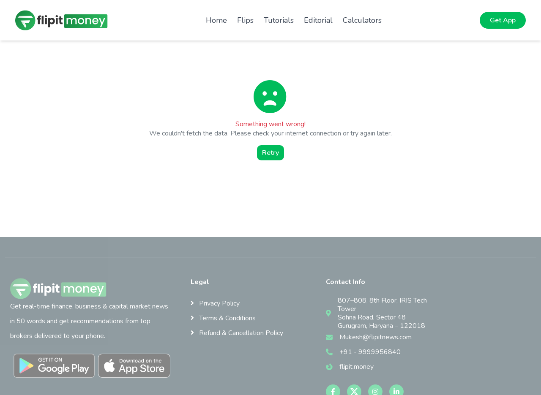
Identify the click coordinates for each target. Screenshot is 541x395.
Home (216, 20)
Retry (270, 152)
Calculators (362, 20)
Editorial (318, 20)
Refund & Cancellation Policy (237, 333)
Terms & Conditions (223, 318)
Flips (245, 20)
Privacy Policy (215, 303)
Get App (503, 20)
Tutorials (279, 20)
